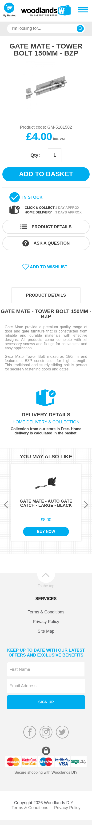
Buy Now (46, 532)
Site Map (46, 631)
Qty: (35, 155)
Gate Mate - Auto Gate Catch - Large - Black (46, 503)
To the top (46, 586)
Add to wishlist (49, 267)
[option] (46, 87)
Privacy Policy (46, 621)
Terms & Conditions (46, 612)
